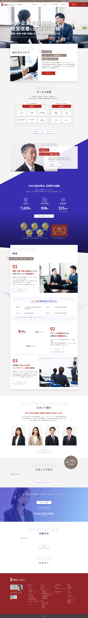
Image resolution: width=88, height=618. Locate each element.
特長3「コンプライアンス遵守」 (33, 601)
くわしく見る (19, 289)
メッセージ (30, 588)
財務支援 (32, 106)
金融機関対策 (31, 113)
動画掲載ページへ (53, 165)
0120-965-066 (44, 513)
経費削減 (56, 120)
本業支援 (61, 106)
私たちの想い (48, 73)
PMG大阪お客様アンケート (59, 591)
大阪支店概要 (69, 587)
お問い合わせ (83, 4)
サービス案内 (44, 4)
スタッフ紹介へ (43, 450)
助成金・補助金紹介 (32, 120)
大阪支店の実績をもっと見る (43, 216)
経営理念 (30, 590)
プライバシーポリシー (70, 596)
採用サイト (82, 1)
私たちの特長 (31, 596)
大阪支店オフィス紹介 (32, 591)
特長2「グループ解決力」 (32, 599)
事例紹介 (35, 131)
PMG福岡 (63, 1)
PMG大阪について (35, 4)
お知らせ (43, 546)
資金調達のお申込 (74, 4)
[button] (5, 40)
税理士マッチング (67, 113)
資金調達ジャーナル (73, 1)
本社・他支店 (69, 588)
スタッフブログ (43, 480)
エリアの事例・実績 (54, 4)
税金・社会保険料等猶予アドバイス (21, 120)
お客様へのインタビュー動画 (60, 588)
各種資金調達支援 (42, 120)
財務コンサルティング (21, 113)
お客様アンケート (49, 131)
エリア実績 (56, 593)
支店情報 (63, 4)
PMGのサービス (43, 587)
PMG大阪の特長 (30, 594)
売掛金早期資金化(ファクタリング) (42, 113)
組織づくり (67, 120)
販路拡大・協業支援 (56, 113)
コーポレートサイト (54, 1)
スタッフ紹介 (30, 604)
